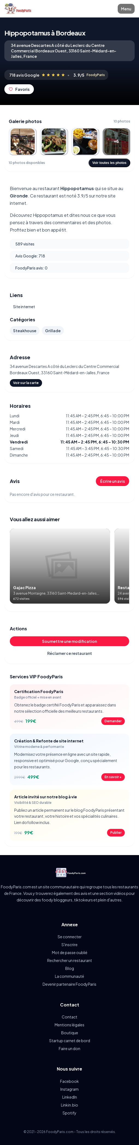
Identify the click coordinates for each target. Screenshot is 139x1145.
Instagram (69, 1089)
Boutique (69, 1032)
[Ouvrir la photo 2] (54, 141)
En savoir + (113, 777)
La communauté (69, 976)
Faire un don (69, 1048)
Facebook (69, 1081)
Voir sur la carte (26, 383)
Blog (69, 968)
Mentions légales (69, 1024)
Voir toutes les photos (109, 163)
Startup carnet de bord (69, 1040)
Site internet (24, 306)
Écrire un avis (112, 481)
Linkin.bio (69, 1104)
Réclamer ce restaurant (69, 653)
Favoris (19, 89)
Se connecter (70, 936)
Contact (69, 1016)
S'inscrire (69, 944)
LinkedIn (69, 1097)
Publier (116, 833)
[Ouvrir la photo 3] (85, 141)
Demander (113, 721)
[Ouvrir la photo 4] (116, 141)
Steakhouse (24, 330)
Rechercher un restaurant (69, 960)
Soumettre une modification (69, 641)
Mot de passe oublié (69, 952)
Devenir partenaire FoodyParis (69, 984)
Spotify (69, 1112)
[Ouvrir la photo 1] (23, 141)
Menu (126, 8)
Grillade (53, 330)
